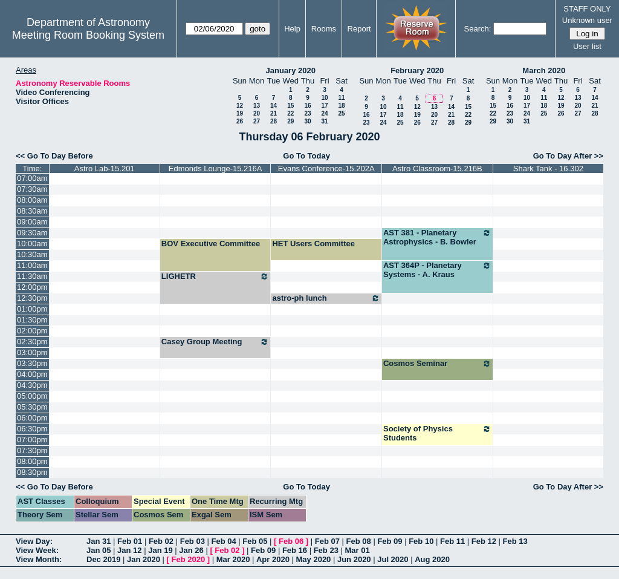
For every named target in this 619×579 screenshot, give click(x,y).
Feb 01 (129, 541)
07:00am (32, 178)
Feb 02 (161, 541)
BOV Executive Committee (210, 243)
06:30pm (32, 428)
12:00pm (32, 287)
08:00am (32, 199)
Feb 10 (421, 541)
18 (341, 105)
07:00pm (32, 439)
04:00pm (32, 374)
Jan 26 (191, 550)
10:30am (32, 254)
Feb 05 (254, 541)
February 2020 (417, 70)
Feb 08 (358, 541)
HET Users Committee (313, 243)
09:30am (32, 232)
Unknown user (587, 20)
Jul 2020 (392, 559)
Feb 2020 (189, 559)
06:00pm (32, 417)
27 (256, 121)
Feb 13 (515, 541)
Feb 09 (389, 541)
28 (273, 121)
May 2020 (313, 559)
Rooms (323, 28)
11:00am (32, 265)
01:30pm (32, 319)
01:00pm (32, 308)
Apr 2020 (273, 559)
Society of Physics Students (437, 433)
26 (239, 121)
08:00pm (32, 461)
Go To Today (306, 155)
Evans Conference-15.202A (326, 168)
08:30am (32, 210)
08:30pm (32, 472)
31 (324, 121)
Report (359, 28)
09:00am (32, 221)
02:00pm (32, 330)
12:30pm (32, 298)
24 (324, 113)
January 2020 (291, 70)
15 (290, 105)
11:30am (32, 276)
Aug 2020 (432, 559)
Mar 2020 (233, 559)
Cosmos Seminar (437, 363)
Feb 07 (327, 541)
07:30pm (32, 450)
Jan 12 (129, 550)
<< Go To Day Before (54, 155)
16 (307, 105)
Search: (477, 28)
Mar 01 (357, 550)
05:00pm (32, 396)
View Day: (34, 541)
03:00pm (32, 352)
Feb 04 (223, 541)
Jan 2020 (143, 559)
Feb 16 (294, 550)
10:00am (32, 243)
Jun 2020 (354, 559)
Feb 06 (291, 541)
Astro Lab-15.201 (104, 168)
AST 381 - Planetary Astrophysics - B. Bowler (437, 237)
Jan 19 (160, 550)
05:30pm (32, 406)
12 (239, 105)
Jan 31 (98, 541)
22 (290, 113)
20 (256, 113)
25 (341, 113)
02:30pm (32, 341)
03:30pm (32, 363)
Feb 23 (326, 550)
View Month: (39, 559)
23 (307, 113)
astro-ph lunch (326, 298)
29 (290, 121)
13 (256, 105)
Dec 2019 (103, 559)
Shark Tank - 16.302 (548, 168)
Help (292, 28)
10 (324, 97)
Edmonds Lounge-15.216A (215, 168)
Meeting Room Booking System (88, 35)
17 (324, 105)
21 (273, 113)
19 (239, 113)
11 (341, 97)
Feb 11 (452, 541)
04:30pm (32, 385)
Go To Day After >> (568, 155)
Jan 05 (98, 550)
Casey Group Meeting (215, 342)
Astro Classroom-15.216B (437, 168)
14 (273, 105)
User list (587, 46)
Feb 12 (484, 541)
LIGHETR (215, 276)
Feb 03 (192, 541)
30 (307, 121)
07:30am (32, 189)
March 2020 (543, 70)
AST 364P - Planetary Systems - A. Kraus (437, 270)
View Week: (37, 550)
